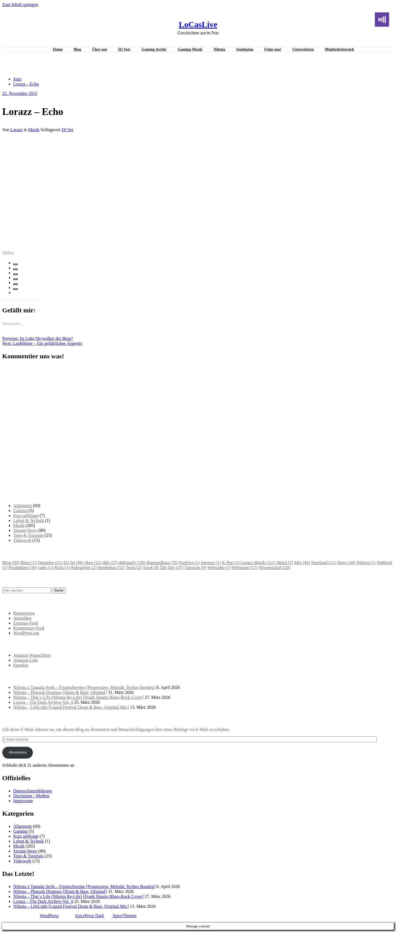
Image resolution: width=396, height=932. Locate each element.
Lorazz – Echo (26, 84)
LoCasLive (198, 24)
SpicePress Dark (89, 915)
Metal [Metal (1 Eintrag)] (285, 562)
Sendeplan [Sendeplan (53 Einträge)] (111, 567)
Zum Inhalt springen (20, 4)
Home (58, 49)
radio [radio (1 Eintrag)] (45, 567)
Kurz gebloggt (25, 515)
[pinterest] (15, 284)
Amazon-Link (25, 660)
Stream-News (25, 530)
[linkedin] (15, 274)
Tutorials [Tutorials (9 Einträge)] (195, 567)
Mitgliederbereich (339, 49)
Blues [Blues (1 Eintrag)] (28, 562)
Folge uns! (272, 49)
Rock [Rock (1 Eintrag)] (62, 567)
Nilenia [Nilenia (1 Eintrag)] (366, 562)
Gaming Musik (190, 49)
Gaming (20, 510)
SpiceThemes (124, 915)
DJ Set (67, 129)
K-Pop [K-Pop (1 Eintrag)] (231, 562)
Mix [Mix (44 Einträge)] (302, 562)
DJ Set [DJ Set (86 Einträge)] (74, 562)
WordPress (49, 915)
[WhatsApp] (15, 289)
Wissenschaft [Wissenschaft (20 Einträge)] (274, 567)
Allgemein (22, 505)
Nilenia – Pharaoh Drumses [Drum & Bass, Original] (60, 692)
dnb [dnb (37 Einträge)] (110, 562)
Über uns (99, 49)
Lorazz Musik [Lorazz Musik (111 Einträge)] (258, 562)
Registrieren (24, 613)
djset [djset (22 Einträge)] (93, 562)
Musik (33, 129)
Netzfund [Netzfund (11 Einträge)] (323, 562)
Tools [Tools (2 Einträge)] (134, 567)
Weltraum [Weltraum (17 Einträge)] (244, 567)
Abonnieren (18, 752)
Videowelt (22, 540)
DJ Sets (124, 49)
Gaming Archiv (154, 49)
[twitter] (15, 269)
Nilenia (219, 49)
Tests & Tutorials (28, 535)
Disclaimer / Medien (31, 795)
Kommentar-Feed (28, 628)
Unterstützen (303, 49)
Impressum (23, 800)
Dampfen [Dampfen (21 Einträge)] (50, 562)
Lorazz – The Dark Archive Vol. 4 (43, 702)
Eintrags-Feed (25, 623)
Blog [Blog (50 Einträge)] (10, 562)
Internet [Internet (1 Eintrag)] (211, 562)
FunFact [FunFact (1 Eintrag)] (189, 562)
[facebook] (15, 264)
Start (17, 79)
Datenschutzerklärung (32, 790)
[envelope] (15, 279)
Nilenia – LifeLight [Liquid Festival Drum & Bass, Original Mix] (71, 707)
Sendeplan (244, 49)
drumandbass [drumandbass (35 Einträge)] (162, 562)
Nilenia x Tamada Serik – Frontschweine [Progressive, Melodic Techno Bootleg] (84, 687)
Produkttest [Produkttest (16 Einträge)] (23, 567)
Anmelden (22, 618)
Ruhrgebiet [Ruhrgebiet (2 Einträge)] (84, 567)
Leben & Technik (28, 520)
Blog (77, 49)
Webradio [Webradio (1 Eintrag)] (218, 567)
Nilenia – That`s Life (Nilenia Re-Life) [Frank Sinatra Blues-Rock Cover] (78, 697)
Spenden (20, 665)
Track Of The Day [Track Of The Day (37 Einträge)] (163, 567)
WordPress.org (26, 633)
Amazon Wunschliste (32, 655)
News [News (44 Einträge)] (346, 562)
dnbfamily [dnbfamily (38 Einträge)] (132, 562)
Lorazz (16, 129)
